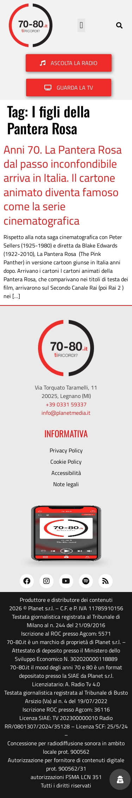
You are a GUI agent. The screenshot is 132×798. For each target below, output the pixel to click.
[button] (81, 25)
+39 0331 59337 (66, 404)
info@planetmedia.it (66, 412)
